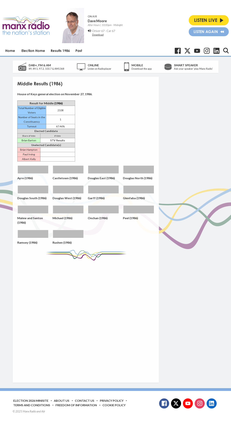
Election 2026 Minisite (30, 400)
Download (98, 34)
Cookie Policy (114, 405)
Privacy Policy (112, 400)
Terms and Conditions (31, 405)
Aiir (43, 411)
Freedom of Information (76, 405)
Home (10, 51)
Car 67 (111, 30)
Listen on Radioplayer (99, 68)
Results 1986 (60, 51)
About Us (61, 400)
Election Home (33, 51)
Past (78, 51)
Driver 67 (98, 30)
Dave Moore (97, 21)
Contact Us (84, 400)
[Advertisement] (87, 318)
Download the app (142, 68)
